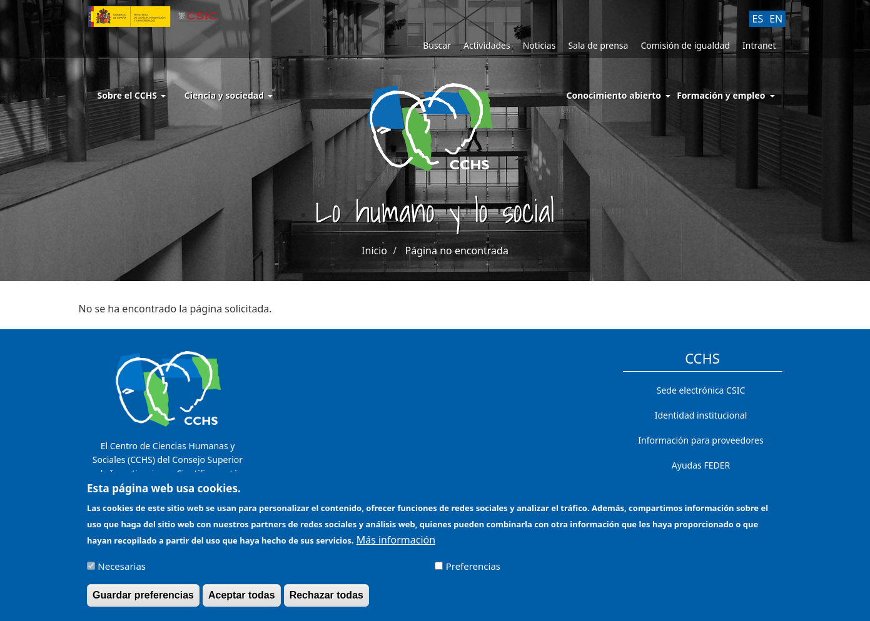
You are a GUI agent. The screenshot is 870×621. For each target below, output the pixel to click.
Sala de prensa (598, 45)
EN (775, 19)
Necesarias (122, 571)
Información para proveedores (700, 440)
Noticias (539, 45)
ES (758, 19)
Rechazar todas (326, 600)
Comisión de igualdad (685, 45)
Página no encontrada (456, 250)
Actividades (486, 45)
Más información (396, 545)
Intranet (759, 45)
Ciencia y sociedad (229, 95)
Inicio (374, 250)
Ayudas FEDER (701, 465)
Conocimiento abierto (614, 95)
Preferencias (473, 571)
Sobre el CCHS (132, 95)
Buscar (437, 45)
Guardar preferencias (143, 600)
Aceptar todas (241, 600)
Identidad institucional (701, 415)
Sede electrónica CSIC (701, 390)
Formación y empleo (721, 95)
